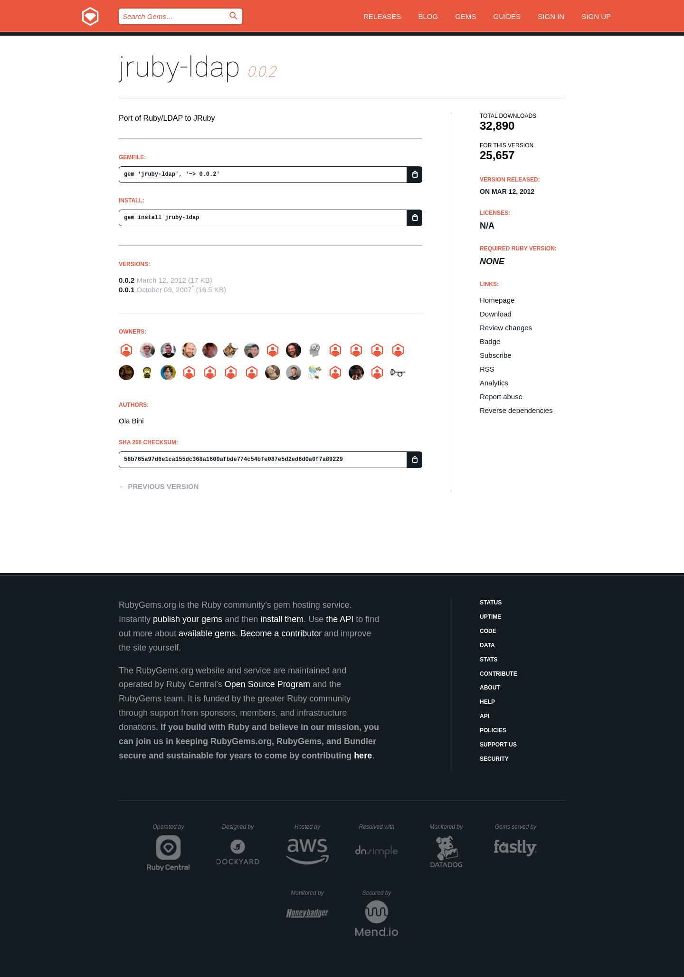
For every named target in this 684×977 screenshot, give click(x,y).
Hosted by (311, 827)
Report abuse (501, 397)
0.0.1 (126, 290)
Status (491, 602)
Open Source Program (267, 684)
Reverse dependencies (516, 410)
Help (487, 702)
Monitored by (449, 827)
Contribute (498, 673)
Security (494, 759)
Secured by (380, 893)
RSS (487, 369)
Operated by (171, 830)
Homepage (497, 300)
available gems (207, 633)
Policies (493, 730)
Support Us (498, 744)
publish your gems (187, 619)
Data (487, 645)
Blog (428, 16)
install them (282, 619)
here (363, 755)
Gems (465, 16)
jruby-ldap (179, 67)
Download (496, 314)
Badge (490, 341)
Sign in (551, 16)
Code (488, 631)
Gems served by (516, 827)
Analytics (494, 383)
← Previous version (159, 486)
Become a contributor (281, 633)
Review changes (506, 328)
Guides (507, 16)
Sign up (596, 16)
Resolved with (378, 827)
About (490, 687)
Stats (489, 659)
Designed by (240, 827)
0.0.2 (126, 280)
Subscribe (496, 355)
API (484, 716)
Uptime (490, 616)
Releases (382, 16)
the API (339, 619)
